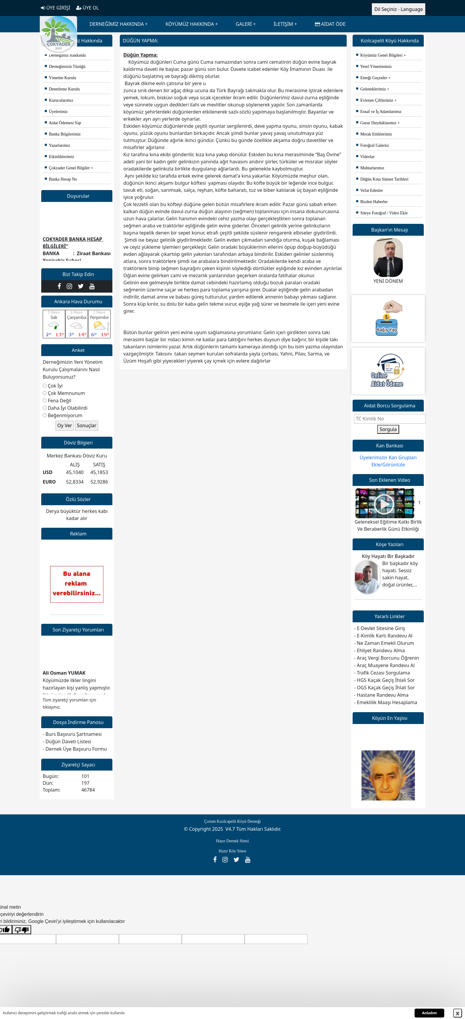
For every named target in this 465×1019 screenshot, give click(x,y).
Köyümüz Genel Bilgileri (379, 55)
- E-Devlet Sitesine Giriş (379, 628)
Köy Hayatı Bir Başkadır (388, 556)
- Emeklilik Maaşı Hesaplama (385, 702)
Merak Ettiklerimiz (374, 134)
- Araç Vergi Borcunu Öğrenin (386, 658)
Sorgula (388, 429)
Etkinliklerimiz (59, 156)
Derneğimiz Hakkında (65, 55)
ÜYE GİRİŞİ (55, 7)
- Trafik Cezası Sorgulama (382, 672)
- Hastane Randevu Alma (381, 695)
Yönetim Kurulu (60, 78)
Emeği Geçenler (371, 78)
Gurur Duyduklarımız (376, 123)
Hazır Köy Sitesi (232, 851)
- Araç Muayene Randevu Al (384, 665)
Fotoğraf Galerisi (372, 145)
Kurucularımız (59, 100)
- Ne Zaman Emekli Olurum (384, 643)
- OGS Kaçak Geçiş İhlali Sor (384, 687)
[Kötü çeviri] (21, 929)
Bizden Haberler (372, 202)
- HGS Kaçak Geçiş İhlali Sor (384, 680)
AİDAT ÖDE (330, 24)
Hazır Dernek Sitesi (232, 841)
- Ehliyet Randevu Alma (379, 650)
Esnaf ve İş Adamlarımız (379, 111)
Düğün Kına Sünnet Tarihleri (382, 179)
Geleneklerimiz (371, 89)
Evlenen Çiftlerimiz (374, 100)
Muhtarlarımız (370, 168)
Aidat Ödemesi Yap (63, 123)
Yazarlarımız (57, 145)
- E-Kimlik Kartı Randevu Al (383, 635)
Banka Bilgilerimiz (63, 134)
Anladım (429, 1012)
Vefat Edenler (369, 190)
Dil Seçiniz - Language (398, 9)
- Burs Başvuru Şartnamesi (72, 734)
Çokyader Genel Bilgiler (67, 168)
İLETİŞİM (283, 24)
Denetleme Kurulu (62, 89)
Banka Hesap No (61, 179)
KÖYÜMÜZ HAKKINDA (189, 24)
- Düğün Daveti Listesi (67, 741)
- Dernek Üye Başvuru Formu (75, 749)
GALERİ (244, 24)
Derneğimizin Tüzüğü (65, 66)
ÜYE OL (87, 7)
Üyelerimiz (56, 111)
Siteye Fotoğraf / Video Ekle (382, 213)
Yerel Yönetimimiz (374, 66)
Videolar (365, 156)
